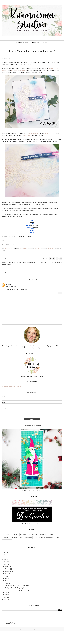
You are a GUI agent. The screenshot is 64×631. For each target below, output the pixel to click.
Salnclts (8, 284)
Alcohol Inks (10, 262)
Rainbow (51, 534)
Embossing (45, 262)
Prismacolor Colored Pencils (47, 537)
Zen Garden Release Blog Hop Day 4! (32, 523)
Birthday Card (43, 534)
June (6, 578)
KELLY (28, 225)
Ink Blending (15, 534)
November (8, 566)
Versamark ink (48, 133)
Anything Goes (20, 262)
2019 (5, 564)
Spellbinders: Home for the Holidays (32, 491)
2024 (5, 552)
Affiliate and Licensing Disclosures (11, 386)
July (6, 576)
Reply (60, 293)
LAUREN (32, 223)
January (7, 594)
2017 (5, 599)
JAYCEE (28, 227)
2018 (5, 597)
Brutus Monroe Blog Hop (34, 262)
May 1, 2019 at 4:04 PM (11, 286)
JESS (32, 220)
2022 (5, 557)
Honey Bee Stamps (25, 534)
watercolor (35, 534)
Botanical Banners (34, 133)
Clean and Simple (7, 541)
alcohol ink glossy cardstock (19, 70)
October (7, 569)
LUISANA (32, 228)
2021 (5, 559)
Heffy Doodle (28, 537)
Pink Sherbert (8, 248)
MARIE (32, 230)
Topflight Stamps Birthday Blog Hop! (15, 588)
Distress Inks (14, 537)
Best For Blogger (41, 629)
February (7, 592)
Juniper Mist (51, 248)
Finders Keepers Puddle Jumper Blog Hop (17, 590)
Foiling (21, 537)
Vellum (9, 264)
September (8, 571)
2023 (5, 554)
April (6, 580)
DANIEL (32, 222)
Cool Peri (37, 248)
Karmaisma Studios (27, 629)
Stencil (35, 537)
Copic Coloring (6, 534)
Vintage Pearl (28, 135)
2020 (5, 561)
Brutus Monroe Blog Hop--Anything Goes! (17, 585)
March (7, 583)
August (7, 573)
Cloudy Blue (23, 248)
